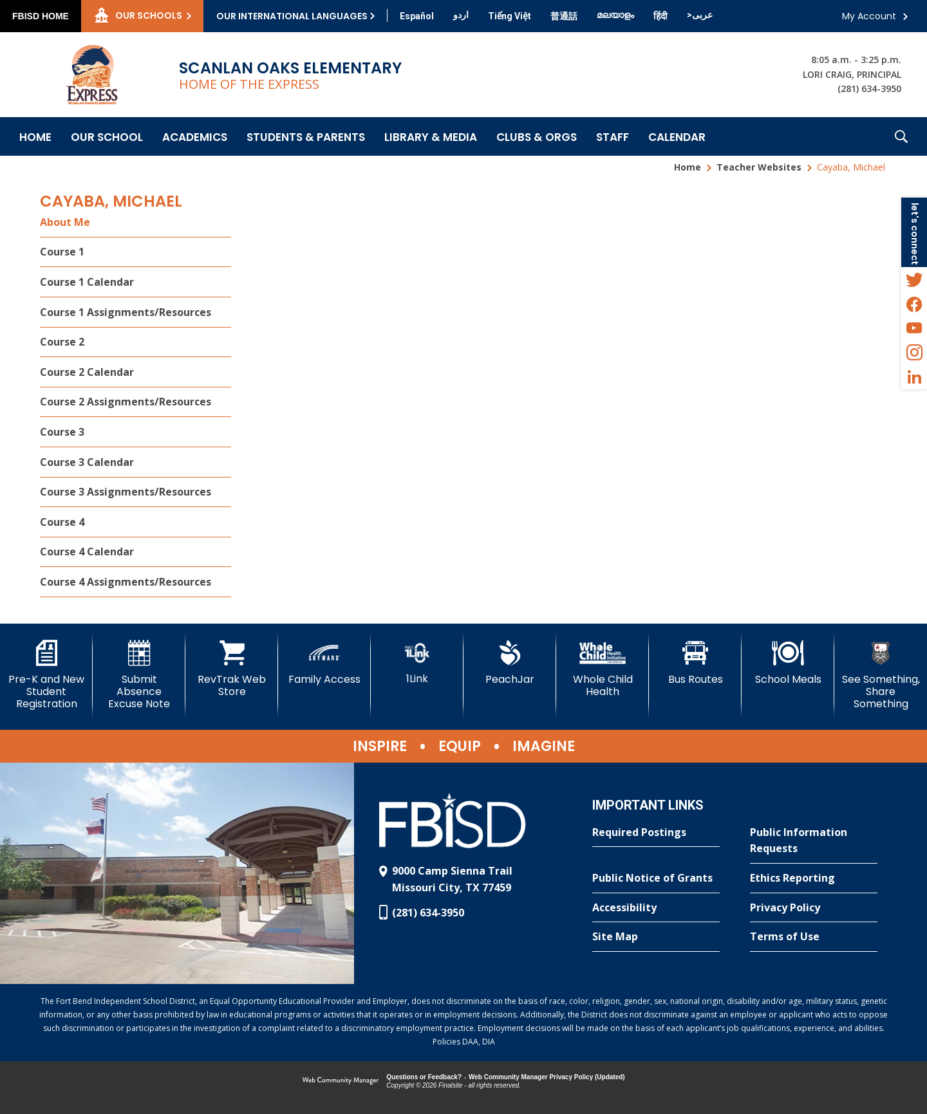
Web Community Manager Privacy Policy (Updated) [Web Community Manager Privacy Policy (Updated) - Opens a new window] (547, 1077)
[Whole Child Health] (602, 669)
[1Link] (417, 662)
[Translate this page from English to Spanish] (416, 16)
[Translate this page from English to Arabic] (699, 14)
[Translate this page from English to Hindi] (660, 16)
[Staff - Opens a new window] (612, 136)
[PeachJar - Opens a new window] (510, 663)
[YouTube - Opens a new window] (914, 328)
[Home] (35, 136)
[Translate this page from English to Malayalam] (615, 14)
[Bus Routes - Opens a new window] (695, 663)
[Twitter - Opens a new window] (914, 279)
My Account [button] (869, 16)
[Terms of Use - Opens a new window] (813, 937)
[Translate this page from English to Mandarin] (564, 16)
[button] (901, 136)
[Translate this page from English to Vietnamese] (510, 16)
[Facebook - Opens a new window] (914, 303)
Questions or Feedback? (424, 1077)
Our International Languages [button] (292, 16)
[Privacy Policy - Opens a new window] (813, 908)
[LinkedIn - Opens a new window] (914, 377)
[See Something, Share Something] (881, 675)
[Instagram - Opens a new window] (914, 352)
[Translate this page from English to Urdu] (461, 14)
